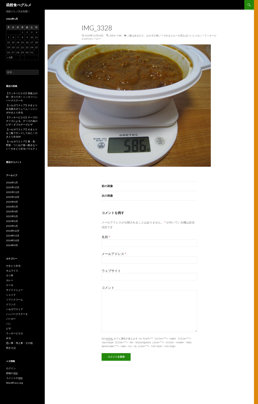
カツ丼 (9, 275)
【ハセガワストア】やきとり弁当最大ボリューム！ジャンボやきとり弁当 (21, 109)
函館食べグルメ (18, 5)
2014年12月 (12, 230)
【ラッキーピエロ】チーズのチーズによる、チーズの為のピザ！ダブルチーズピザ (21, 121)
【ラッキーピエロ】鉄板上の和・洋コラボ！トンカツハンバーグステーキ (21, 97)
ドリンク (11, 304)
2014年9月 (12, 245)
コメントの (14, 378)
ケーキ (9, 285)
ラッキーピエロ (14, 333)
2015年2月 (12, 221)
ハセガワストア (14, 309)
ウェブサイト (111, 270)
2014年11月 (12, 235)
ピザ (8, 328)
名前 (106, 237)
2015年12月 (12, 187)
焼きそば (11, 347)
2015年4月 (12, 211)
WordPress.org (14, 382)
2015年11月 (12, 192)
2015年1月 (12, 225)
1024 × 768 (115, 35)
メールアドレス (114, 254)
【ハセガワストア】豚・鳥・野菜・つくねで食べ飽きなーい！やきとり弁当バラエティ (21, 145)
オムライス (12, 270)
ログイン (11, 368)
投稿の (12, 373)
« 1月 (10, 57)
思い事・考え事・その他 (19, 342)
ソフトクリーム (14, 299)
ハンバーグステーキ (17, 314)
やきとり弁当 (13, 265)
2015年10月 (12, 196)
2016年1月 (12, 182)
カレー (9, 280)
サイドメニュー (14, 289)
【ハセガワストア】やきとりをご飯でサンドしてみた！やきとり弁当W (21, 133)
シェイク (11, 294)
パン (8, 323)
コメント (108, 287)
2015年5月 (12, 206)
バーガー (11, 318)
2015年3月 (12, 216)
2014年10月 (12, 240)
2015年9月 (12, 201)
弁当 (8, 338)
